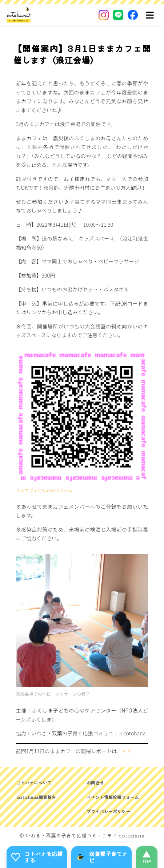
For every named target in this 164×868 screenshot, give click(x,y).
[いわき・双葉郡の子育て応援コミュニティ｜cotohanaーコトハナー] (19, 15)
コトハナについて (33, 782)
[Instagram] (104, 15)
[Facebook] (133, 15)
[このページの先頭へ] (146, 857)
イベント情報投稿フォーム (113, 797)
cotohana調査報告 (36, 797)
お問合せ (95, 782)
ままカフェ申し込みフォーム (44, 490)
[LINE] (118, 15)
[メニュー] (149, 14)
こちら (124, 751)
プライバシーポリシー (108, 811)
